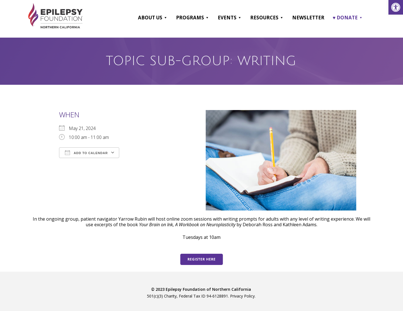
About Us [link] (153, 18)
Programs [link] (192, 18)
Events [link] (230, 18)
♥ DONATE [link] (348, 18)
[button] (165, 18)
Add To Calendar (86, 152)
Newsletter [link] (308, 17)
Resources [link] (267, 18)
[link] (395, 7)
